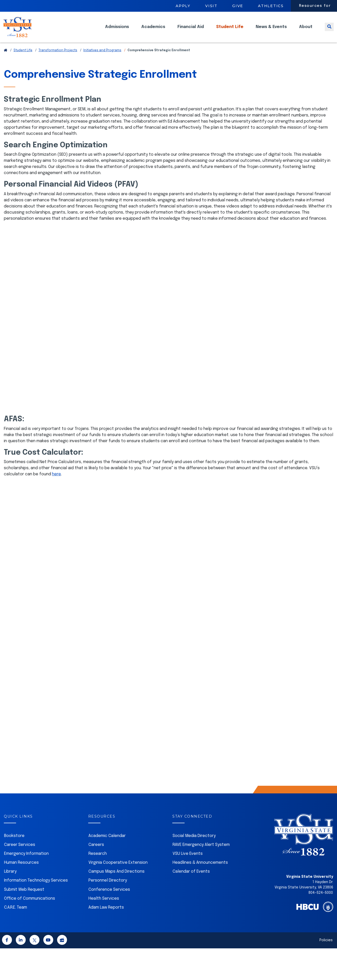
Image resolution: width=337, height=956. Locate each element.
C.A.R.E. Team (15, 915)
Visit (211, 6)
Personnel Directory (107, 888)
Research (97, 861)
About (306, 31)
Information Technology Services (36, 888)
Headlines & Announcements (200, 870)
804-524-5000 (320, 900)
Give (237, 6)
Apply (183, 6)
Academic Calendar (107, 843)
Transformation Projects (57, 58)
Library (10, 879)
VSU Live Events (188, 861)
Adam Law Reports (106, 915)
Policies (326, 948)
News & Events (271, 31)
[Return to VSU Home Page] (5, 58)
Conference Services (109, 897)
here (56, 482)
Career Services (19, 852)
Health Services (103, 906)
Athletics (271, 6)
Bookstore (14, 843)
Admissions (117, 31)
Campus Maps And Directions (116, 879)
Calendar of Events (191, 879)
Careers (96, 852)
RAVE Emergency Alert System (201, 852)
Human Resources (21, 870)
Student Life (229, 31)
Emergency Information (26, 861)
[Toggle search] (329, 31)
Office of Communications (29, 906)
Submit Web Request (24, 897)
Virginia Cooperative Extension (118, 870)
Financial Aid (190, 31)
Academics (153, 31)
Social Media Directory (194, 843)
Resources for (315, 6)
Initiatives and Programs (102, 58)
